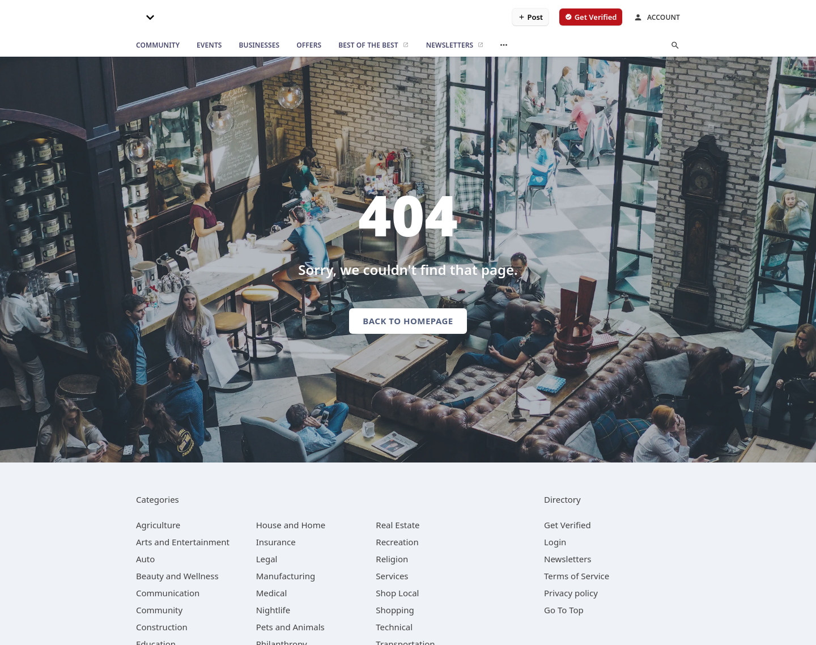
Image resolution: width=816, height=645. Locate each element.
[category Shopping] (395, 610)
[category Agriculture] (158, 525)
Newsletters (568, 559)
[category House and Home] (291, 525)
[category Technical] (394, 627)
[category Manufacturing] (286, 576)
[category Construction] (162, 627)
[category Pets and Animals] (290, 627)
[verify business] (590, 17)
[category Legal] (267, 559)
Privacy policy (571, 593)
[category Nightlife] (273, 610)
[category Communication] (167, 593)
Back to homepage (408, 320)
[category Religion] (392, 559)
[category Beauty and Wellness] (177, 576)
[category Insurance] (276, 542)
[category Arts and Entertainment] (183, 542)
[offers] (308, 45)
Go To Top (564, 610)
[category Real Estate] (397, 525)
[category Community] (159, 610)
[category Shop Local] (397, 593)
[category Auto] (145, 559)
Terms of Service (576, 576)
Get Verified (567, 525)
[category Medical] (271, 593)
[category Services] (392, 576)
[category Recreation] (397, 542)
